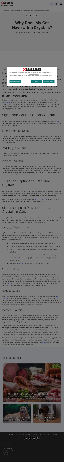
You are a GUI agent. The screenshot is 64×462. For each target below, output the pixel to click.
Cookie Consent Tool (15, 81)
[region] (32, 76)
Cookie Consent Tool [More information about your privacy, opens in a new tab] (33, 74)
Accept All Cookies (48, 81)
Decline (36, 81)
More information (17, 76)
